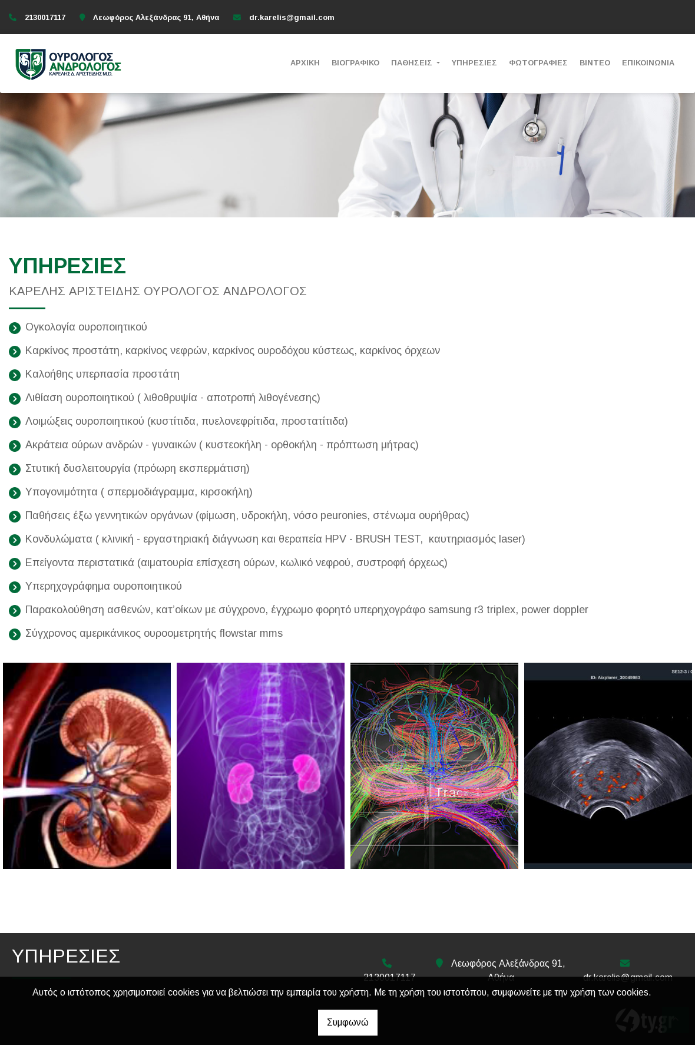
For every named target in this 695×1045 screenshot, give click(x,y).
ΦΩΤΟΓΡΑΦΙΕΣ (538, 62)
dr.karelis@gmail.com (292, 17)
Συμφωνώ (348, 1022)
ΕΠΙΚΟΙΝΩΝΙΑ (648, 62)
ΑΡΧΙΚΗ (305, 62)
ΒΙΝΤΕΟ (595, 62)
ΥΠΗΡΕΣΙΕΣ (474, 62)
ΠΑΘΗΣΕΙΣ (413, 62)
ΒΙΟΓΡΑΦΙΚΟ (355, 62)
